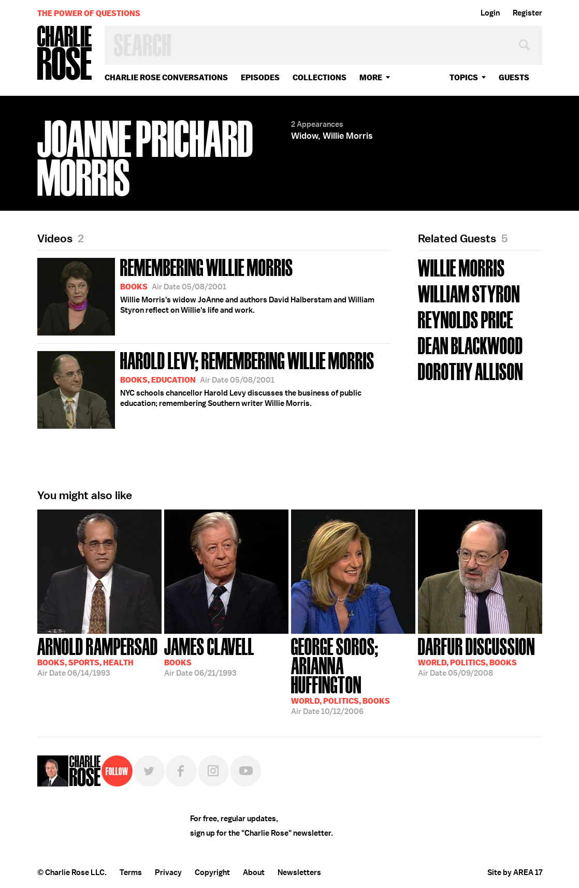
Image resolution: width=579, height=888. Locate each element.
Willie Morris (461, 266)
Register (527, 13)
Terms (131, 872)
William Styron (469, 292)
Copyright (212, 872)
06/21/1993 (209, 656)
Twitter (149, 771)
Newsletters (299, 872)
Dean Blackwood (470, 344)
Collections (319, 77)
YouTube (245, 771)
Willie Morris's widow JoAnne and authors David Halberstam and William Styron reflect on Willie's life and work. (205, 295)
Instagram (213, 771)
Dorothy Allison (470, 370)
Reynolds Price (465, 318)
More (370, 77)
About (254, 872)
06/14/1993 (97, 656)
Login (490, 13)
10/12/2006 (353, 675)
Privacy (168, 872)
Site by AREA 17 (514, 872)
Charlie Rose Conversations (166, 77)
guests (514, 77)
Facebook (181, 771)
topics (464, 77)
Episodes (260, 77)
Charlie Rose (64, 53)
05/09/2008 (476, 656)
